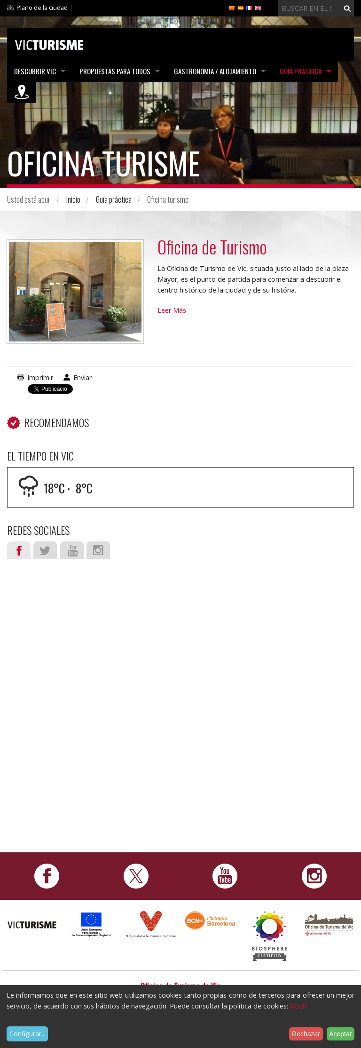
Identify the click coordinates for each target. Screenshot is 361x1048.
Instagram (98, 550)
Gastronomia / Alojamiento (215, 71)
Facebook (19, 550)
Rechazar (306, 1034)
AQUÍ (298, 1005)
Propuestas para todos (114, 71)
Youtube (72, 550)
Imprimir (40, 377)
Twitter (45, 550)
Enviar (82, 377)
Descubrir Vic (35, 71)
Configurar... (27, 1033)
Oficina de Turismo (212, 247)
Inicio (73, 199)
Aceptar (340, 1034)
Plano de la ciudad (42, 7)
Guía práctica (301, 71)
